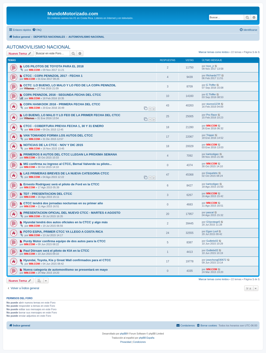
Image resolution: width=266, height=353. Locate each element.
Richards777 (213, 75)
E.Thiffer (211, 85)
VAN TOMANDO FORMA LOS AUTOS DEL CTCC (58, 135)
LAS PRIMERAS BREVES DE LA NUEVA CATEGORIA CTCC (66, 173)
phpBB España (146, 338)
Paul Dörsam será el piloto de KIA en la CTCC (56, 250)
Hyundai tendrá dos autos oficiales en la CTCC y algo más (65, 222)
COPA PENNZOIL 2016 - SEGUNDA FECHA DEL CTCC (62, 94)
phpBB (123, 333)
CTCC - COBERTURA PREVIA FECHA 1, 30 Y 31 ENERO (63, 126)
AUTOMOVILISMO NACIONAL (38, 47)
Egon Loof (212, 231)
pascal (210, 212)
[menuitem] (36, 30)
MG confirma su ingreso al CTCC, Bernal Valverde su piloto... (67, 164)
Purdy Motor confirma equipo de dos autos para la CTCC (64, 241)
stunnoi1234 (213, 103)
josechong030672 (216, 259)
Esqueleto (212, 173)
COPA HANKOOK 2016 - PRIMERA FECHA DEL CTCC (61, 104)
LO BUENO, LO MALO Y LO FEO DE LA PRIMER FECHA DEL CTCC (71, 115)
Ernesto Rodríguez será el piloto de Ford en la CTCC (61, 184)
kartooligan (212, 154)
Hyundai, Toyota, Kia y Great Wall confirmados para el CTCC (67, 260)
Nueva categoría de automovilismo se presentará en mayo (65, 269)
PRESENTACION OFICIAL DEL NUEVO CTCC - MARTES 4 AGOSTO (71, 212)
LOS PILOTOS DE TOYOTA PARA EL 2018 (53, 66)
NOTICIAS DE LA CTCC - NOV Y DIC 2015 (53, 145)
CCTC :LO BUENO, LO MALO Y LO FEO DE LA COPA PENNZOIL (69, 85)
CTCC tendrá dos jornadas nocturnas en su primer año (63, 203)
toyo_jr (210, 66)
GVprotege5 (213, 221)
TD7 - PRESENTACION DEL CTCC (47, 193)
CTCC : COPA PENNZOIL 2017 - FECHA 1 (53, 75)
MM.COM (34, 69)
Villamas (29, 88)
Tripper (210, 135)
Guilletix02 (212, 240)
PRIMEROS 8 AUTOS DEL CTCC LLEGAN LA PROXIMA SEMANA (70, 154)
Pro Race (211, 114)
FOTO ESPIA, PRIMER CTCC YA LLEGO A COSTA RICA (63, 231)
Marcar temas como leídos (214, 52)
